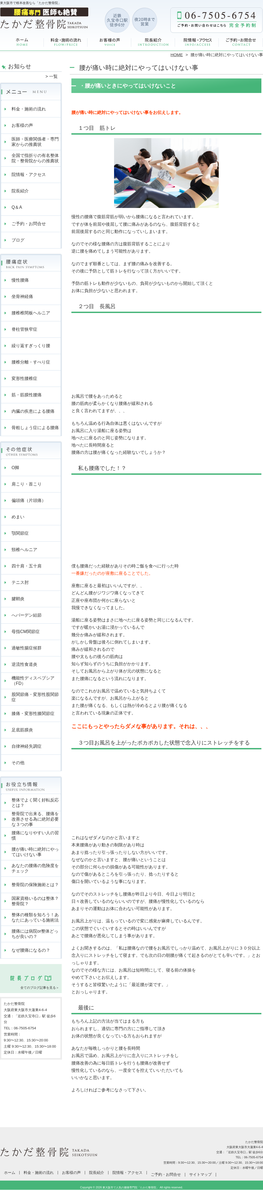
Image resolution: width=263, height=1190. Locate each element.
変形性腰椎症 (24, 378)
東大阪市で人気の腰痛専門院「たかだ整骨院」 (131, 1187)
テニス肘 (20, 582)
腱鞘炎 (18, 598)
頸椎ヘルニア (24, 549)
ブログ (18, 240)
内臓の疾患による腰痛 (33, 411)
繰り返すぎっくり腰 (31, 345)
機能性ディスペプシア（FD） (33, 681)
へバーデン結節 (27, 615)
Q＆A (17, 207)
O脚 (15, 467)
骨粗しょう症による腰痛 (35, 427)
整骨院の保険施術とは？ (35, 884)
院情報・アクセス (197, 42)
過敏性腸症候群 (27, 648)
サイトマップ (200, 1175)
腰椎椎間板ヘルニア (31, 313)
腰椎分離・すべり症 (31, 362)
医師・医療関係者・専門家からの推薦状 (35, 142)
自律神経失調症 (27, 746)
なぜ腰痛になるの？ (31, 950)
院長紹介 (153, 42)
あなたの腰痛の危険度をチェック (35, 868)
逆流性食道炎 (24, 664)
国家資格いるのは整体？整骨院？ (35, 901)
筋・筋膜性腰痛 (27, 395)
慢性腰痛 (20, 280)
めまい (18, 517)
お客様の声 (110, 42)
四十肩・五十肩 (27, 566)
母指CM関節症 (26, 631)
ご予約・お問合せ (241, 42)
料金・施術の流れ (66, 42)
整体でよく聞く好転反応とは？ (35, 803)
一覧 (53, 76)
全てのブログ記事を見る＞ (39, 988)
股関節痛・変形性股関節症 (35, 697)
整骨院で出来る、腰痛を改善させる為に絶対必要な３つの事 (35, 819)
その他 (18, 762)
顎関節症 (20, 533)
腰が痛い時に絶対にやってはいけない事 (35, 852)
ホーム (22, 42)
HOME (177, 54)
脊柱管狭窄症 (24, 329)
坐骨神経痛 (22, 296)
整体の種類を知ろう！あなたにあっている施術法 (35, 917)
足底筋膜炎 (22, 730)
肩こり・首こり (27, 484)
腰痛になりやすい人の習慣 (35, 835)
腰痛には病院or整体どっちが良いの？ (35, 934)
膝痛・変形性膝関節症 (33, 713)
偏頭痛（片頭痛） (29, 500)
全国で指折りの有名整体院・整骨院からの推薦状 (35, 158)
